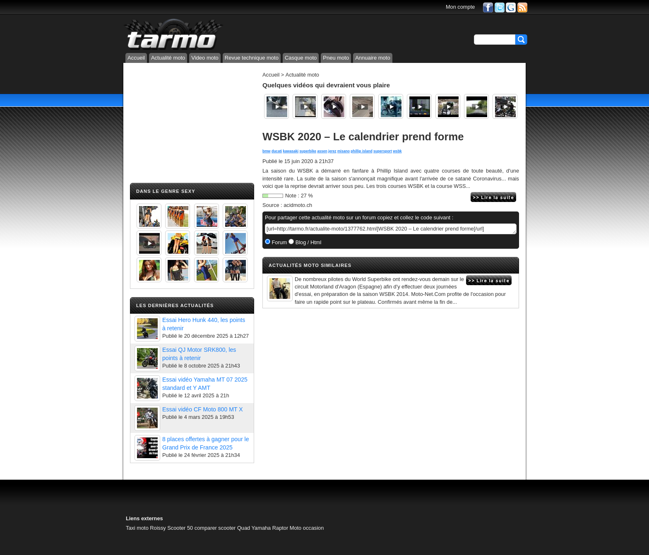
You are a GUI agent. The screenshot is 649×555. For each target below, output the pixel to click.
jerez (332, 151)
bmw (266, 151)
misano (343, 151)
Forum (278, 242)
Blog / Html (307, 242)
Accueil (136, 58)
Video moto (205, 58)
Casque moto (301, 58)
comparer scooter (215, 528)
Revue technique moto (252, 58)
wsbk (397, 151)
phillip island (361, 151)
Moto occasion (307, 528)
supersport (382, 151)
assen (322, 151)
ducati (277, 151)
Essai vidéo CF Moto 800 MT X (202, 409)
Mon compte (460, 7)
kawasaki (291, 151)
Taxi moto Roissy (146, 528)
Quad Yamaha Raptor (262, 528)
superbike (308, 151)
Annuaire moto (372, 58)
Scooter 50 (180, 528)
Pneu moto (336, 58)
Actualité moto (168, 58)
